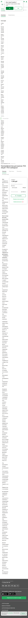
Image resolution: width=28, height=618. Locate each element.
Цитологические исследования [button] (2, 159)
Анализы (3, 15)
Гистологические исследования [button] (2, 48)
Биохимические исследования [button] (2, 37)
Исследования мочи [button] (2, 77)
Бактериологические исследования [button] (2, 29)
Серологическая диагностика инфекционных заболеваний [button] (2, 143)
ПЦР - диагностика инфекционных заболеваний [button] (2, 131)
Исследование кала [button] (2, 72)
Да (9, 8)
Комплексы (11, 15)
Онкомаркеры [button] (2, 115)
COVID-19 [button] (2, 24)
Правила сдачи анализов (18, 199)
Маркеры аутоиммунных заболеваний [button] (2, 88)
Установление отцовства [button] (2, 152)
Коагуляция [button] (2, 81)
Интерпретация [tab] (5, 174)
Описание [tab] (4, 171)
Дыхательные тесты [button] (2, 58)
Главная (2, 8)
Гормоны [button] (2, 53)
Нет (18, 8)
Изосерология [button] (2, 62)
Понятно (23, 613)
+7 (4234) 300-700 (6, 582)
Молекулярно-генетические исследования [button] (2, 109)
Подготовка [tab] (11, 171)
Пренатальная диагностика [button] (2, 122)
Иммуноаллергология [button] (2, 66)
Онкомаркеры (5, 118)
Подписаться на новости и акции (14, 597)
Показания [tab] (19, 171)
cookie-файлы (10, 612)
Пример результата (17, 201)
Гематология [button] (2, 42)
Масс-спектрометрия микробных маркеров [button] (2, 99)
